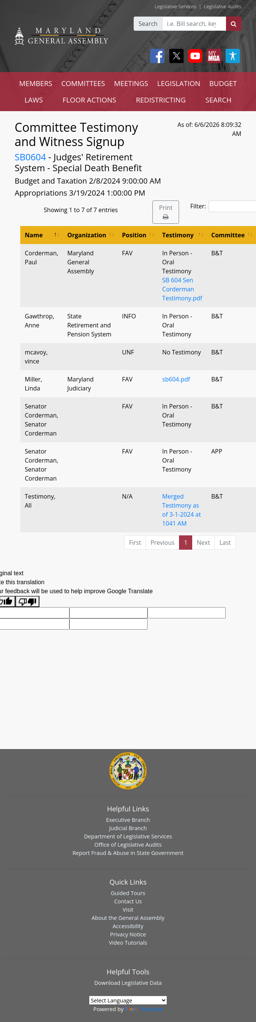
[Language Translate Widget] (128, 1000)
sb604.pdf (176, 379)
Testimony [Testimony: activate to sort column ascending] (178, 235)
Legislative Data (142, 982)
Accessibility (128, 926)
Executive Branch (128, 819)
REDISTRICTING (161, 99)
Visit (128, 909)
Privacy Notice (128, 934)
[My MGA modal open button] (212, 56)
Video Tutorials (128, 942)
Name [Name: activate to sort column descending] (34, 235)
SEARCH (218, 99)
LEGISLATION (178, 83)
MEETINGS (131, 83)
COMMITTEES (83, 83)
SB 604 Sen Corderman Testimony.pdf (182, 289)
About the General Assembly (128, 917)
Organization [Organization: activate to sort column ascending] (86, 235)
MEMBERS (35, 83)
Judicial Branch (128, 828)
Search (148, 24)
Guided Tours (128, 893)
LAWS (33, 99)
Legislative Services (175, 6)
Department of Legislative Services (128, 836)
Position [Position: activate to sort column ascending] (134, 235)
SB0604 (30, 157)
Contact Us (128, 901)
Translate (144, 1009)
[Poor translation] (27, 601)
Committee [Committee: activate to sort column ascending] (228, 235)
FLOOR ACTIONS (89, 99)
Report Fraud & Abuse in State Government (127, 852)
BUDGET (223, 83)
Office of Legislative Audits (127, 844)
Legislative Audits (222, 6)
